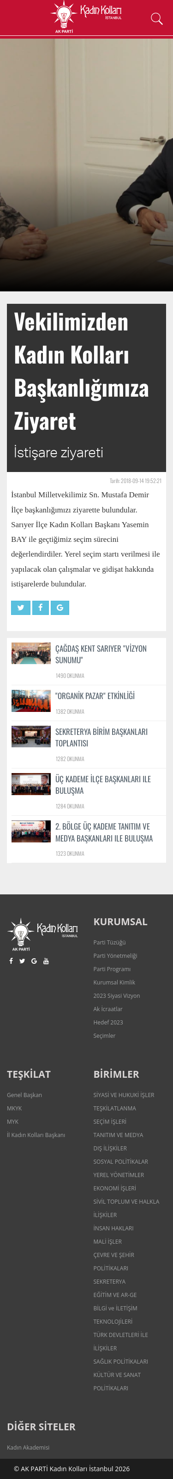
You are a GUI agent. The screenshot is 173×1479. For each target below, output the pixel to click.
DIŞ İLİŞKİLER (110, 1148)
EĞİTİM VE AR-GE (115, 1295)
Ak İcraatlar (108, 1009)
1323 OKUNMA (70, 853)
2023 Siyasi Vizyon (117, 996)
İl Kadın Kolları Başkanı (36, 1135)
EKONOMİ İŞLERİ (115, 1188)
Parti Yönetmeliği (115, 956)
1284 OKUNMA (70, 806)
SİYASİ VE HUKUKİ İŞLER (124, 1095)
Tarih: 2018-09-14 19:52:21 (135, 480)
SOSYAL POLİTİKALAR (121, 1162)
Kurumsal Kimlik (114, 982)
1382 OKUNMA (70, 711)
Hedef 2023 (108, 1022)
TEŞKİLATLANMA (115, 1108)
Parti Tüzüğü (110, 942)
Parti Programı (112, 969)
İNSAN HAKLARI (114, 1228)
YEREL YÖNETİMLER (119, 1175)
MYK (12, 1122)
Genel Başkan (24, 1095)
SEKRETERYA (110, 1282)
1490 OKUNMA (70, 675)
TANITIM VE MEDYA (118, 1135)
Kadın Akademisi (28, 1447)
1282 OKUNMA (70, 758)
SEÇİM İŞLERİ (110, 1122)
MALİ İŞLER (108, 1242)
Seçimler (105, 1036)
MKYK (14, 1108)
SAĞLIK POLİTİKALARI (121, 1361)
